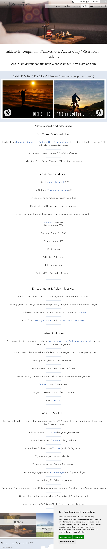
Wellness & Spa (72, 6)
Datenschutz (51, 541)
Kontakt (102, 6)
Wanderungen (57, 439)
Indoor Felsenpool (54, 148)
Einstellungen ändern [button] (67, 541)
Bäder (49, 287)
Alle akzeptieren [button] (65, 537)
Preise (85, 6)
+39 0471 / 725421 (12, 499)
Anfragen (84, 1)
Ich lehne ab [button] (79, 537)
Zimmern (55, 407)
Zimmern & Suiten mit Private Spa (89, 501)
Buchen (95, 1)
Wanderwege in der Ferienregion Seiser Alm (70, 308)
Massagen (40, 287)
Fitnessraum (57, 367)
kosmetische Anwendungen (71, 287)
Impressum (41, 541)
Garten (53, 399)
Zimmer (58, 6)
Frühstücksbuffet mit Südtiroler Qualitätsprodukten (42, 108)
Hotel (48, 6)
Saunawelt (49, 188)
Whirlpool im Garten (57, 156)
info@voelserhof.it (14, 503)
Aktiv (93, 6)
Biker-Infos (44, 351)
